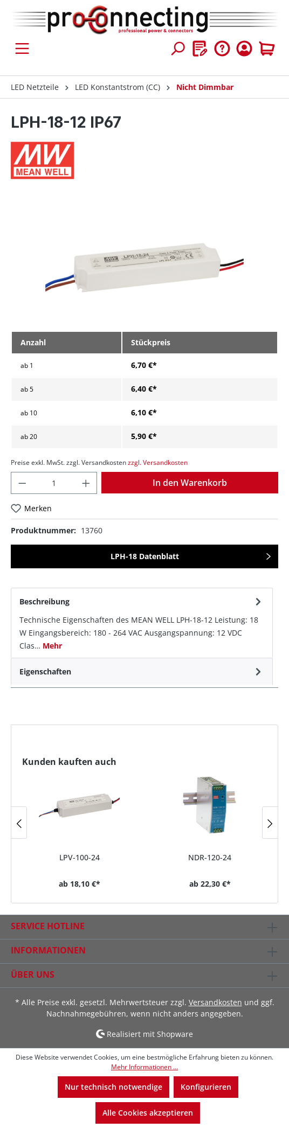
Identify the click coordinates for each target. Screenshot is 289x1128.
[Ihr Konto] (244, 48)
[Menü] (22, 48)
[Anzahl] (54, 483)
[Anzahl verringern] (22, 483)
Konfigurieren (206, 1087)
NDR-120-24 (209, 857)
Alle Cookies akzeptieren (147, 1113)
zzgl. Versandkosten (158, 462)
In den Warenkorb (190, 483)
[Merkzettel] (200, 48)
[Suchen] (177, 48)
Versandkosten (215, 1002)
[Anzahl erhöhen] (86, 483)
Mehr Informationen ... (144, 1066)
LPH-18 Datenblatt (145, 556)
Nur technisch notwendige (113, 1087)
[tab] (142, 623)
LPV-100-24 (79, 857)
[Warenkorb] (267, 48)
